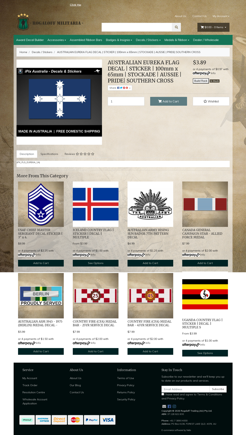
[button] (211, 101)
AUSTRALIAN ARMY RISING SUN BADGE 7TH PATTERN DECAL (148, 233)
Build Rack (200, 81)
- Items (212, 27)
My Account (29, 378)
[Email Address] (186, 389)
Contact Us (199, 16)
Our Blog (75, 385)
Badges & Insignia (118, 40)
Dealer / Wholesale (206, 40)
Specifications (49, 154)
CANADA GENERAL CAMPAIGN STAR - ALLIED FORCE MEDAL (202, 233)
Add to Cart (168, 101)
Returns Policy (126, 392)
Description (27, 154)
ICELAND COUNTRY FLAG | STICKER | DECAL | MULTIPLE (93, 233)
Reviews (79, 154)
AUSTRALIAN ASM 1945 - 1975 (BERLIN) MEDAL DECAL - (40, 323)
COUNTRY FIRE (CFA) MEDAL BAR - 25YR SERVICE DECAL (95, 323)
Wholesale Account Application (34, 401)
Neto (188, 430)
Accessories (55, 40)
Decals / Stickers (147, 40)
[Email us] (164, 406)
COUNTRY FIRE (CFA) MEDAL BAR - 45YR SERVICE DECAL (149, 323)
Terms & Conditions (209, 394)
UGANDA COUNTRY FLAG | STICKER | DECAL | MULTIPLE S (202, 323)
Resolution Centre (33, 392)
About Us (180, 16)
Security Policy (126, 399)
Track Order (29, 385)
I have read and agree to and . (192, 396)
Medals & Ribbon (175, 40)
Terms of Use (125, 378)
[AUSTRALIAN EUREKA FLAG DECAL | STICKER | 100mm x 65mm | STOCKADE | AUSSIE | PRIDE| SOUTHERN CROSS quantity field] (126, 101)
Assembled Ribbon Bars (86, 40)
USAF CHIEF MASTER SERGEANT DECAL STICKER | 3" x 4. (40, 233)
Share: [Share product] (119, 87)
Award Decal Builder (30, 40)
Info (213, 73)
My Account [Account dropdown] (220, 16)
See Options (96, 263)
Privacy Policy (125, 385)
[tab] (27, 154)
